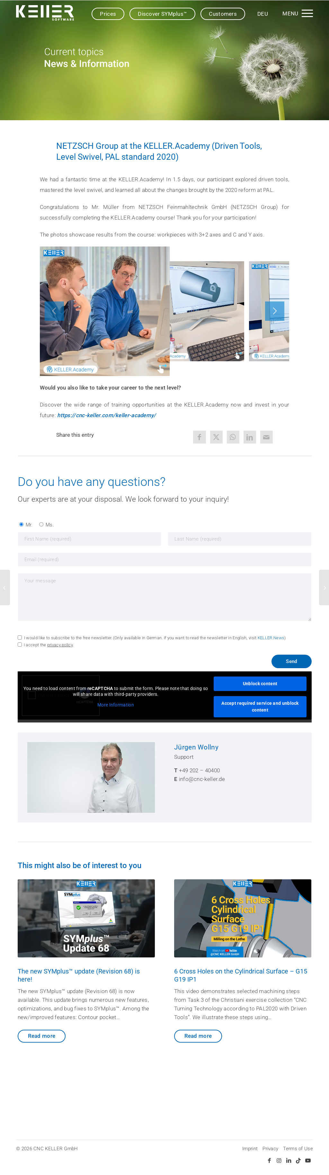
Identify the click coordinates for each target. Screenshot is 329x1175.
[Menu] (296, 13)
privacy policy (60, 644)
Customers (223, 14)
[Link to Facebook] (269, 1160)
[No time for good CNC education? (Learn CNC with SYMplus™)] (324, 587)
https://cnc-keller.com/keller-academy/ (106, 415)
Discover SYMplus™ (162, 14)
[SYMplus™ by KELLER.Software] (45, 13)
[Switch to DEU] (262, 14)
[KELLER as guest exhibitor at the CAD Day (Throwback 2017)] (5, 587)
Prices (108, 14)
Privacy (270, 1149)
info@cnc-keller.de (202, 779)
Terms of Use (298, 1149)
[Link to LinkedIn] (289, 1160)
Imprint (250, 1149)
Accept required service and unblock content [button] (260, 707)
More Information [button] (115, 705)
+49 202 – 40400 (199, 770)
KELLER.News (271, 637)
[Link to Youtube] (308, 1160)
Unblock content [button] (260, 683)
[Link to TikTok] (298, 1160)
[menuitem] (296, 13)
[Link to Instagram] (279, 1160)
